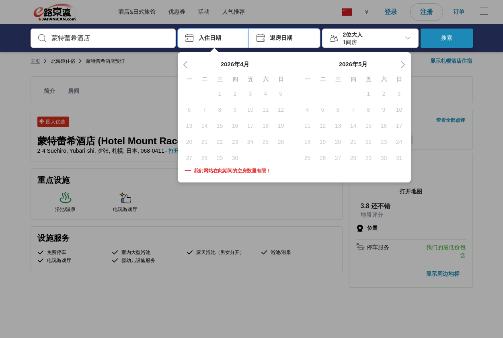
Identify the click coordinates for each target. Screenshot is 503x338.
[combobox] (109, 38)
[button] (213, 38)
